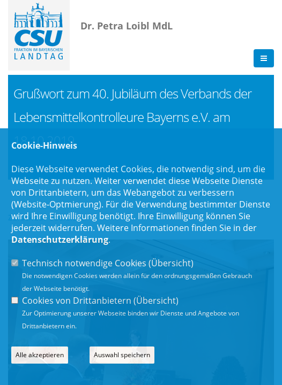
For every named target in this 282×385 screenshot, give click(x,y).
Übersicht (171, 263)
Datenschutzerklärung (59, 239)
